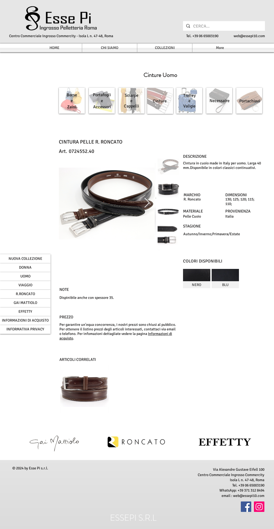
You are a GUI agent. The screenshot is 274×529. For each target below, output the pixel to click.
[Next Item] (147, 203)
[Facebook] (246, 506)
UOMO (25, 276)
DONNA (25, 267)
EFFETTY (25, 311)
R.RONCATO (25, 294)
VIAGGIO (25, 285)
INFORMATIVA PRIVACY (25, 329)
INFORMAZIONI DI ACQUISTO (25, 320)
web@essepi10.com (249, 36)
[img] (196, 278)
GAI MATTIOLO (25, 302)
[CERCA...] (223, 26)
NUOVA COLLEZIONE (25, 258)
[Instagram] (259, 506)
